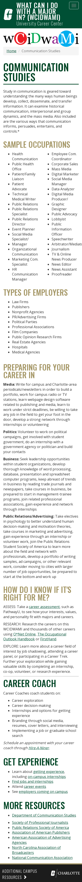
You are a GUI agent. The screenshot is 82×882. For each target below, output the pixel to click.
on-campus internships (47, 776)
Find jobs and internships (32, 781)
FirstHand (48, 639)
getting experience (48, 771)
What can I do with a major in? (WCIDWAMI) (38, 11)
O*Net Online (24, 634)
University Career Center (39, 23)
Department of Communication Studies (44, 815)
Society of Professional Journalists (40, 822)
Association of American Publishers (41, 832)
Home (11, 51)
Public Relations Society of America (40, 827)
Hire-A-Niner (38, 747)
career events (35, 786)
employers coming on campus (43, 791)
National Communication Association (42, 857)
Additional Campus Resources (19, 874)
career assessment (44, 606)
